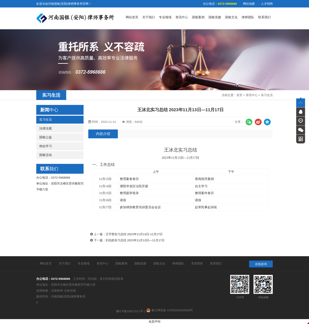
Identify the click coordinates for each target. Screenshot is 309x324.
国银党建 (214, 17)
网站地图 (249, 3)
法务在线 (70, 290)
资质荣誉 (197, 263)
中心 (49, 109)
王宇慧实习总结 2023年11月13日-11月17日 (134, 234)
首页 (239, 95)
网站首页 (132, 17)
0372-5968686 (60, 278)
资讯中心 (181, 17)
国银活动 (45, 155)
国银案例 (198, 17)
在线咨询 (261, 264)
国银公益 (45, 137)
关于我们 (148, 17)
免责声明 (154, 321)
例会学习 (45, 146)
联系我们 (264, 17)
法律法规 (45, 128)
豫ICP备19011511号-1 (131, 311)
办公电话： (220, 3)
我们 (49, 168)
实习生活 (267, 95)
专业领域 (165, 17)
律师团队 (248, 17)
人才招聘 (267, 3)
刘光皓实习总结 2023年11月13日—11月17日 (135, 240)
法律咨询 (57, 290)
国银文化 (231, 17)
